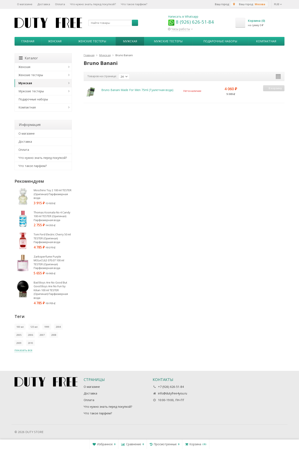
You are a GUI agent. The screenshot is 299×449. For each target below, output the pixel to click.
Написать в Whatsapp (183, 16)
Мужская (130, 41)
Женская (54, 41)
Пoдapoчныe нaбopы (220, 41)
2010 (30, 342)
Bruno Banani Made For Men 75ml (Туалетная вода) (137, 90)
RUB (278, 4)
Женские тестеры (92, 41)
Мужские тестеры (168, 41)
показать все (23, 350)
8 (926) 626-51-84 (191, 22)
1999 (46, 326)
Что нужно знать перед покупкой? (93, 4)
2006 (30, 334)
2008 (53, 334)
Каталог (28, 58)
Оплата (60, 4)
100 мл (20, 326)
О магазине (24, 4)
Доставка (43, 4)
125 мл (34, 326)
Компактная (266, 41)
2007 (42, 334)
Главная (27, 41)
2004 (58, 326)
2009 (18, 342)
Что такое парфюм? (134, 4)
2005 (18, 334)
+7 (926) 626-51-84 (171, 387)
